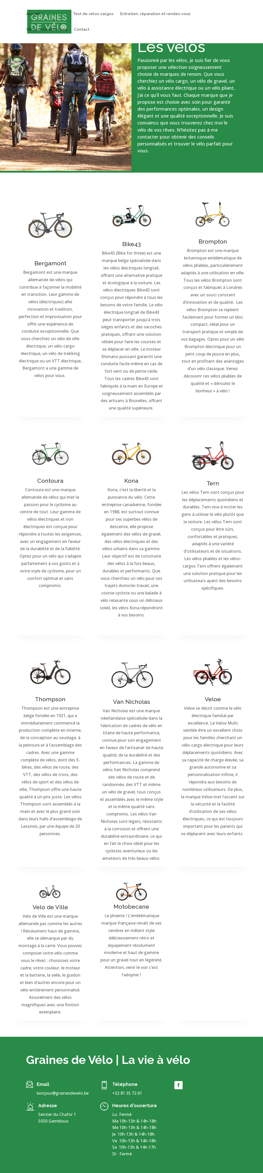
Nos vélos (56, 14)
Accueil (33, 14)
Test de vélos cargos (93, 14)
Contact (81, 30)
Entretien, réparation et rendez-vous (155, 14)
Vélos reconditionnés (46, 30)
